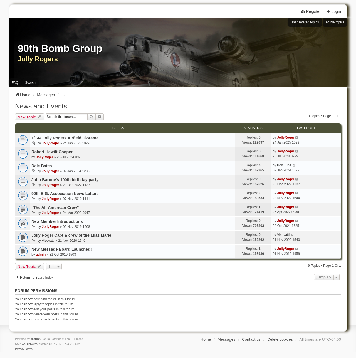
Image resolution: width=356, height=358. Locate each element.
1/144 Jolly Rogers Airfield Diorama (64, 138)
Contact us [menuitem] (251, 339)
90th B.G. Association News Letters (65, 193)
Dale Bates (41, 166)
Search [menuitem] (30, 83)
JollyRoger (50, 143)
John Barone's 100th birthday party (64, 179)
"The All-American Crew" (55, 207)
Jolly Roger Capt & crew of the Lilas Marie (71, 235)
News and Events (41, 106)
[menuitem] (19, 349)
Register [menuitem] (311, 11)
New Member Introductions (57, 221)
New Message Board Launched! (61, 249)
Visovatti (48, 241)
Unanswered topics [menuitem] (305, 22)
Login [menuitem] (334, 11)
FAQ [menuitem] (15, 83)
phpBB (35, 338)
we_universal (30, 343)
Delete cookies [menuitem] (280, 339)
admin (41, 254)
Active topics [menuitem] (335, 22)
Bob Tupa (284, 165)
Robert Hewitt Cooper (52, 152)
